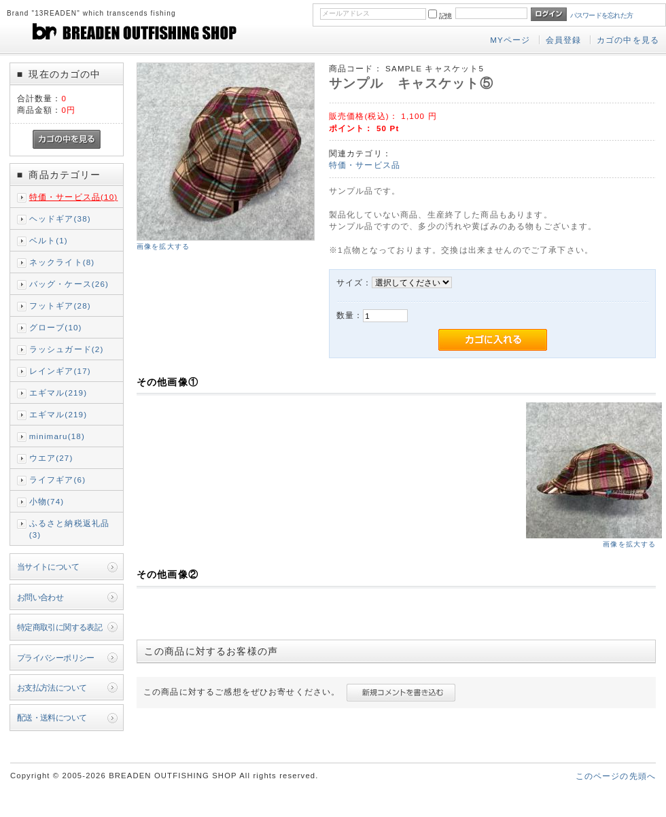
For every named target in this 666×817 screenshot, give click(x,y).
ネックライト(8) (62, 262)
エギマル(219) (58, 392)
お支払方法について (52, 687)
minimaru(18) (57, 436)
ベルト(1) (48, 240)
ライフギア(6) (57, 479)
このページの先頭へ (616, 775)
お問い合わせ (40, 597)
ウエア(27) (51, 457)
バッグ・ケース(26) (69, 283)
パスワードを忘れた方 (601, 15)
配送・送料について (52, 717)
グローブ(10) (55, 327)
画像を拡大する (163, 246)
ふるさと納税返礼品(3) (69, 529)
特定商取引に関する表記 (60, 627)
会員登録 (564, 39)
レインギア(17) (60, 370)
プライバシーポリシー (55, 657)
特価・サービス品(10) (73, 196)
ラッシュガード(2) (66, 349)
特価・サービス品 (364, 164)
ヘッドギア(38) (60, 218)
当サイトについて (48, 566)
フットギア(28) (60, 305)
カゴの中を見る (628, 39)
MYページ (510, 39)
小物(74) (47, 501)
